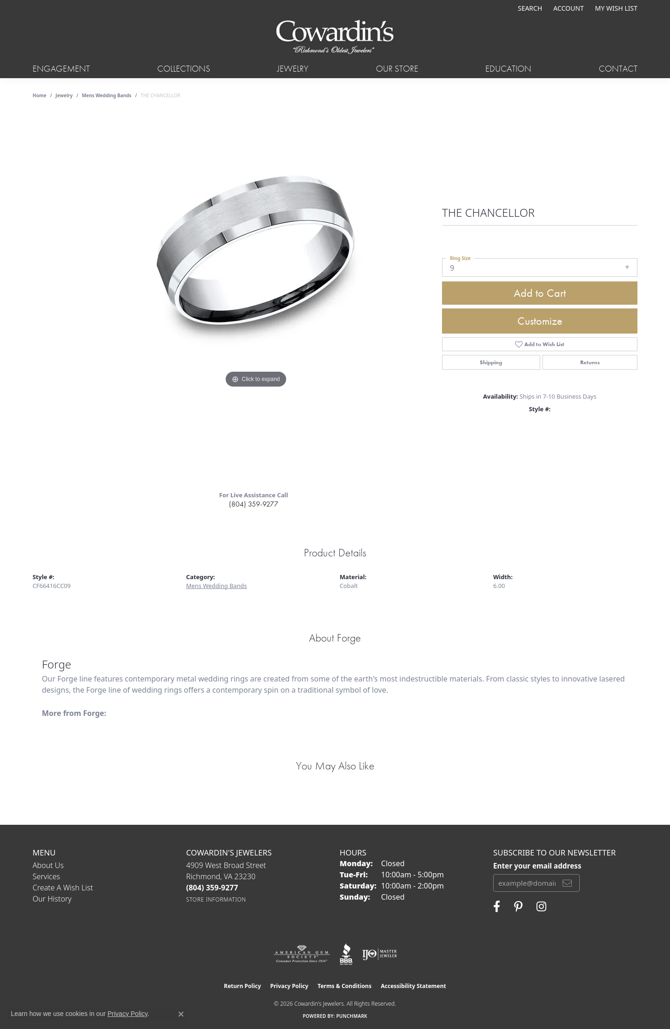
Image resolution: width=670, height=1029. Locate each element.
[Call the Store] (212, 887)
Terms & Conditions (345, 986)
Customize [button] (540, 321)
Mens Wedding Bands (107, 95)
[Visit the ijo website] (379, 954)
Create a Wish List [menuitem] (63, 887)
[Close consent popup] (181, 1014)
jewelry (64, 95)
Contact (618, 68)
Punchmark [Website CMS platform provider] (352, 1016)
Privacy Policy (289, 986)
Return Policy (242, 986)
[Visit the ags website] (301, 954)
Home (40, 95)
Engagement (61, 68)
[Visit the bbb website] (346, 954)
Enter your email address (537, 865)
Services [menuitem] (46, 876)
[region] (255, 297)
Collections (183, 68)
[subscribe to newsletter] (567, 883)
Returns (590, 362)
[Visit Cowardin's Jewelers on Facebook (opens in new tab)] (497, 906)
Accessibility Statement (413, 986)
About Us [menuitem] (48, 865)
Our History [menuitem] (52, 899)
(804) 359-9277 (253, 504)
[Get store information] (216, 899)
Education (508, 68)
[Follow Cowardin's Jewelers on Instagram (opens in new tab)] (541, 906)
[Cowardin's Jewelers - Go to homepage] (335, 37)
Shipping (491, 362)
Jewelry (292, 68)
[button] (529, 8)
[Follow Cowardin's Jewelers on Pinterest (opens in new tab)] (518, 906)
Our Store (397, 68)
